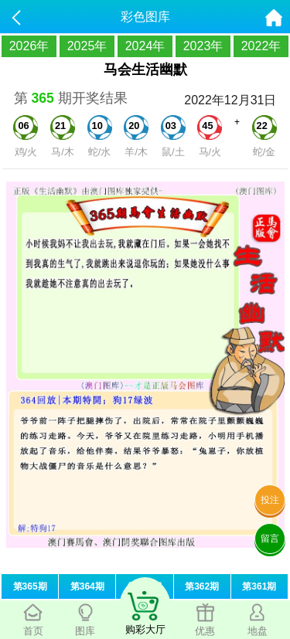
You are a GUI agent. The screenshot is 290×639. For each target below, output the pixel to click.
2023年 (203, 46)
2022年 (261, 46)
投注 (270, 500)
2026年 (29, 46)
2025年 (87, 46)
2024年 (145, 46)
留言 (270, 538)
